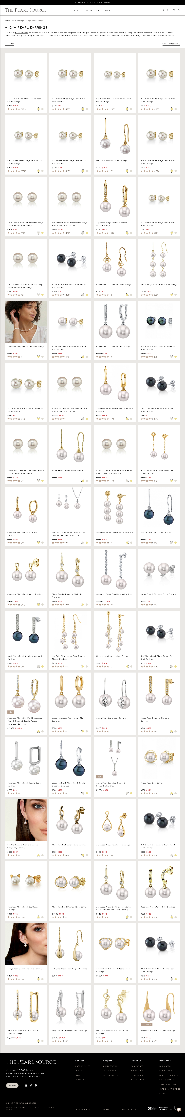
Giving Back (137, 1071)
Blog (162, 1094)
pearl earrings (21, 33)
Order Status (110, 1066)
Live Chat (80, 1071)
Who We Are (137, 1066)
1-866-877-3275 (82, 1066)
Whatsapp (80, 1080)
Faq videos (165, 1066)
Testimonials (138, 1075)
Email (78, 1075)
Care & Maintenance (169, 1089)
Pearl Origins (166, 1071)
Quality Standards (169, 1075)
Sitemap (106, 1110)
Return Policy (110, 1075)
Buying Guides (166, 1080)
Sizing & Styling (167, 1084)
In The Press (137, 1080)
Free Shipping (110, 1071)
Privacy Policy (83, 1110)
